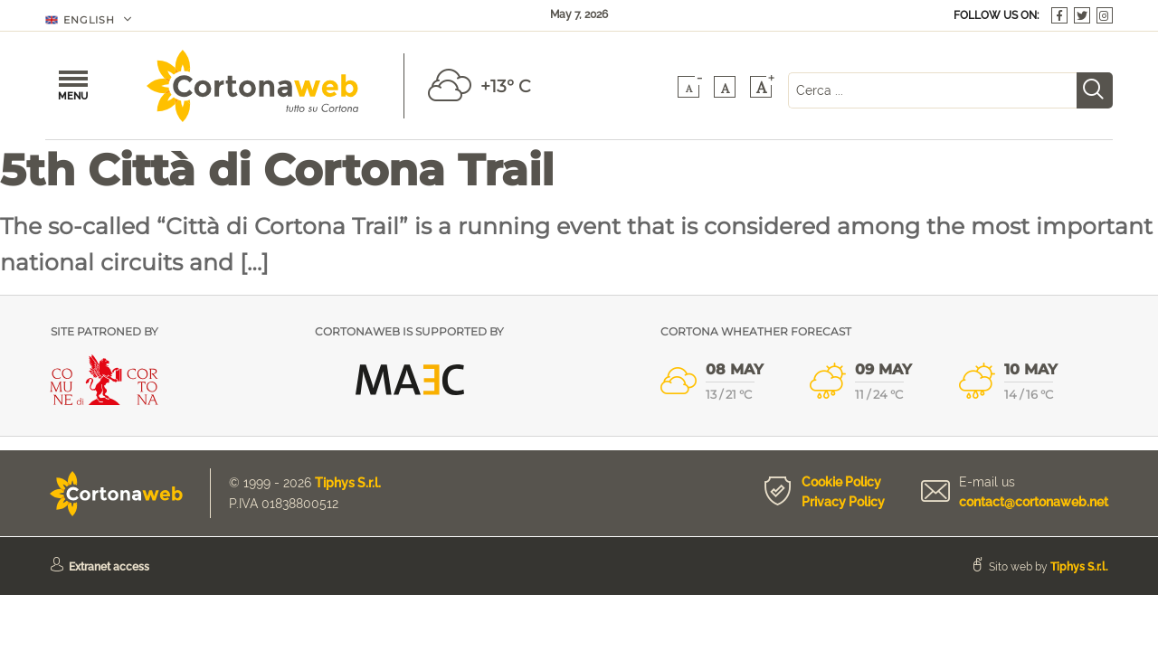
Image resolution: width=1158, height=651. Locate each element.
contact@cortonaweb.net (1033, 502)
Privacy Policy (843, 502)
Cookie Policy (841, 482)
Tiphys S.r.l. (348, 483)
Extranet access (109, 567)
